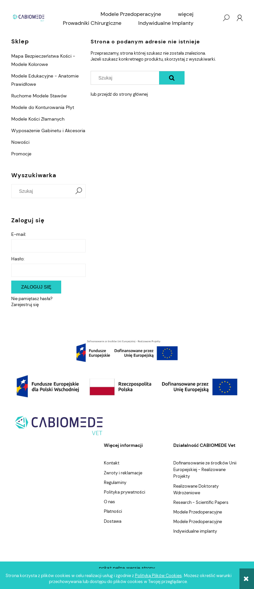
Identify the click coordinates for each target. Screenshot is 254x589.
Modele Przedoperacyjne (197, 512)
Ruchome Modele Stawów (39, 96)
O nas (109, 502)
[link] (127, 351)
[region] (127, 351)
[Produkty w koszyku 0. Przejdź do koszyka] (212, 18)
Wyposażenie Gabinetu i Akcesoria (48, 131)
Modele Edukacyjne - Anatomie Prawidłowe (45, 80)
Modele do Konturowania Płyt (42, 107)
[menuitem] (131, 14)
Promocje (21, 154)
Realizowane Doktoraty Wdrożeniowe (196, 489)
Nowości (20, 142)
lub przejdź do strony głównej (119, 94)
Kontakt (111, 463)
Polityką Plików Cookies (158, 575)
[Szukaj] (78, 191)
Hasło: (17, 259)
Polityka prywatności (124, 492)
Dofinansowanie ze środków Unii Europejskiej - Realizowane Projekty (204, 469)
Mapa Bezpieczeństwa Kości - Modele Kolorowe (43, 60)
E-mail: (18, 234)
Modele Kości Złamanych (37, 119)
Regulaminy (115, 482)
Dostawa (112, 521)
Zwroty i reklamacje (123, 473)
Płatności (113, 511)
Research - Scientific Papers (201, 502)
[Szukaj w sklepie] (43, 191)
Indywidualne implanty (195, 531)
